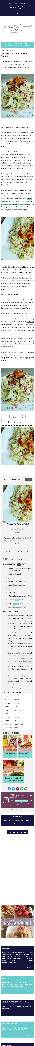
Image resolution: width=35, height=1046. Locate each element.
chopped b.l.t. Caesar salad (15, 820)
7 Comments (17, 816)
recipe (28, 820)
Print (28, 479)
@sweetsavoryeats (21, 801)
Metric (24, 565)
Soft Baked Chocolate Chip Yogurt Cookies (15, 204)
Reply (29, 967)
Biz (3, 978)
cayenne (16, 603)
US (19, 565)
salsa (6, 201)
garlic (17, 600)
